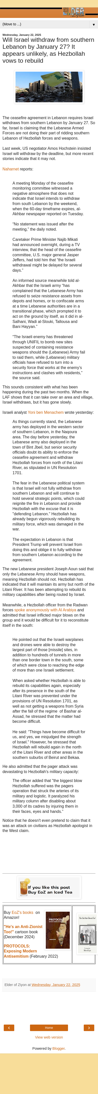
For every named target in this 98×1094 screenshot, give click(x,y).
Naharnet (11, 169)
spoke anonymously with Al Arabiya (46, 610)
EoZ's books (23, 912)
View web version (49, 1037)
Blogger (58, 1048)
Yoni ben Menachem (46, 412)
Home (49, 1028)
